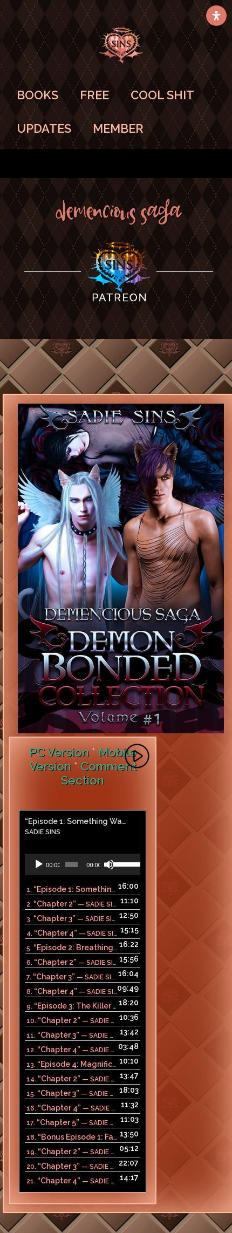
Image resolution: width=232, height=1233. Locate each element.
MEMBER (118, 128)
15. (71, 1093)
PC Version (59, 752)
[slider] (71, 864)
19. (71, 1151)
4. (71, 933)
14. (71, 1078)
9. (71, 1006)
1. (71, 889)
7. (71, 976)
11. (71, 1035)
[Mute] (109, 864)
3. (71, 918)
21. (71, 1180)
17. (71, 1122)
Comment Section (99, 773)
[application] (82, 864)
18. (71, 1137)
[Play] (38, 864)
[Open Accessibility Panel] (216, 15)
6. (71, 962)
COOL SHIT (162, 95)
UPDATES (44, 128)
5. (71, 947)
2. (71, 904)
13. (71, 1064)
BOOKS (37, 95)
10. (71, 1020)
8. (71, 991)
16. (71, 1107)
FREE (94, 95)
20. (71, 1166)
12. (71, 1049)
